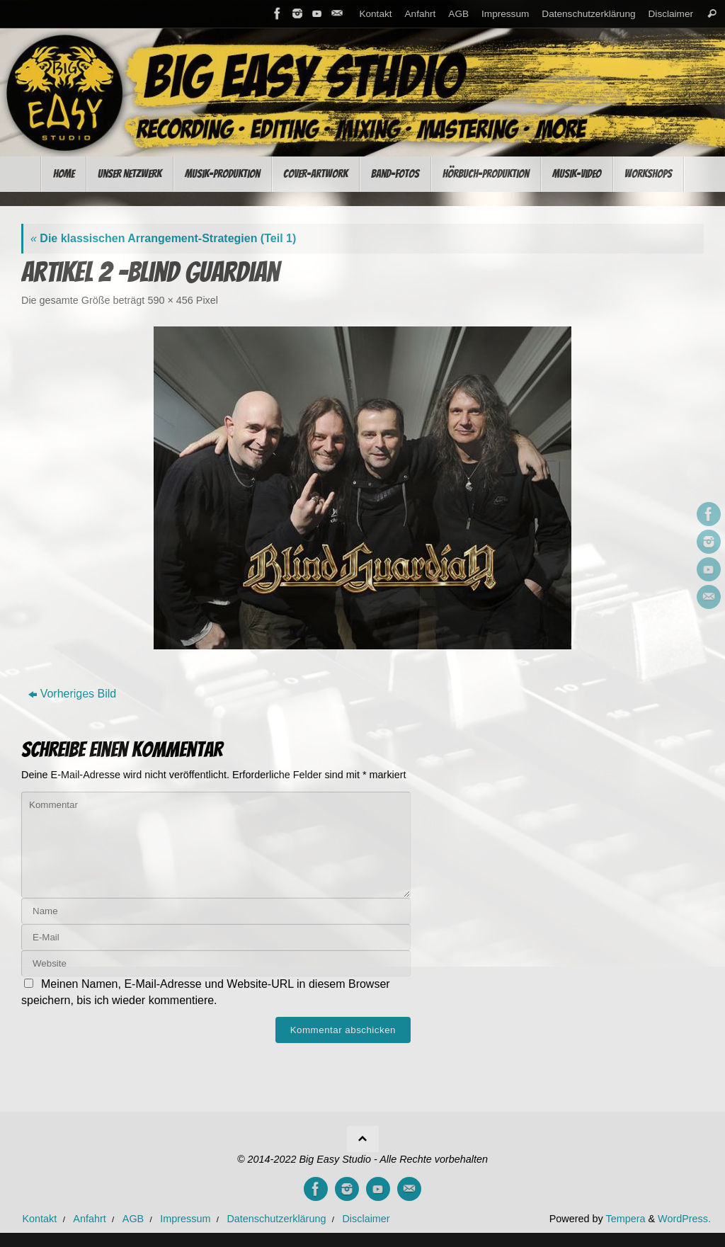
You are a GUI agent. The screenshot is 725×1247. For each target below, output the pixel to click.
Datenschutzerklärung (588, 13)
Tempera (625, 1218)
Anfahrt (420, 13)
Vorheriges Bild (72, 694)
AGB (458, 13)
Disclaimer (671, 13)
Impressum (505, 13)
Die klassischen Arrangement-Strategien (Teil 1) (163, 238)
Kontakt (375, 13)
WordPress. (684, 1218)
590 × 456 (170, 300)
